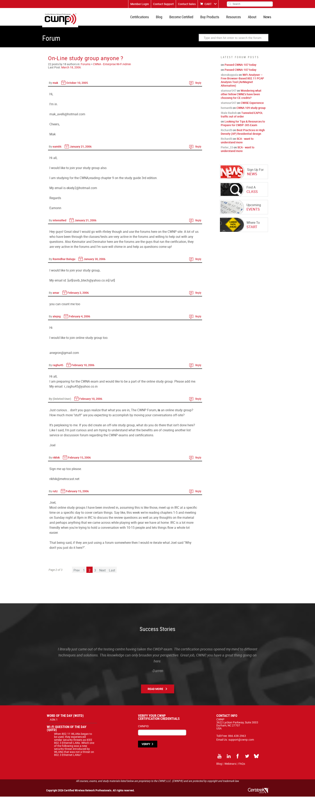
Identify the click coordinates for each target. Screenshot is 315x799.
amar (56, 295)
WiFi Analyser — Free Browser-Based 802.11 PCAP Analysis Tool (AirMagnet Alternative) (242, 82)
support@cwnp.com (241, 742)
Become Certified (185, 18)
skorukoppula (229, 77)
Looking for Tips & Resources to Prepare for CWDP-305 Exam (243, 125)
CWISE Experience (252, 105)
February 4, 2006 (79, 319)
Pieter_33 (227, 150)
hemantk (226, 110)
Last (112, 572)
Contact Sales (187, 4)
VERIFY (146, 746)
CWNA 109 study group (251, 110)
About (253, 18)
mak (55, 85)
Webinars (230, 766)
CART (208, 4)
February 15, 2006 (79, 460)
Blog (163, 18)
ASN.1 (54, 722)
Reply (198, 85)
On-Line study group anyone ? (85, 60)
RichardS (226, 132)
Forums (85, 66)
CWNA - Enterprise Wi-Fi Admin (112, 66)
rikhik (56, 460)
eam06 (57, 149)
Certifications (144, 18)
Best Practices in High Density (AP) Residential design (243, 134)
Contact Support (163, 4)
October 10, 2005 (77, 85)
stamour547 (228, 93)
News (268, 18)
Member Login (139, 4)
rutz (55, 493)
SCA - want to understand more (237, 143)
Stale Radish (229, 115)
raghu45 (58, 367)
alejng (57, 319)
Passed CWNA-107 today (240, 67)
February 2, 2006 (78, 295)
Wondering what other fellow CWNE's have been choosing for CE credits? (241, 96)
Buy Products (212, 18)
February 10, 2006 (83, 367)
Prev (77, 572)
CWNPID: (143, 728)
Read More (155, 691)
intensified (59, 223)
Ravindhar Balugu (64, 261)
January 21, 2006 (81, 149)
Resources (235, 18)
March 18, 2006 (71, 70)
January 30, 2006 (94, 261)
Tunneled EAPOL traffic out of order (242, 117)
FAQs (241, 766)
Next (102, 572)
